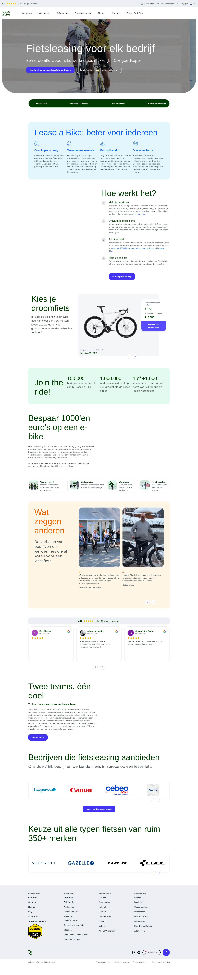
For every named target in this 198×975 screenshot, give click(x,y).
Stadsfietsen (140, 922)
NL (193, 3)
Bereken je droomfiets (74, 925)
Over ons (32, 898)
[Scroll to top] (166, 953)
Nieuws (31, 907)
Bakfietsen (139, 902)
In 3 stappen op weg (122, 276)
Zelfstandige (62, 13)
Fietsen (101, 13)
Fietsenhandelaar (83, 13)
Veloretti (103, 926)
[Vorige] (129, 357)
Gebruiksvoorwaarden (161, 963)
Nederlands (151, 953)
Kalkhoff (103, 907)
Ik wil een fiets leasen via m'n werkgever (99, 70)
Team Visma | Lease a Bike (75, 935)
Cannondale (104, 902)
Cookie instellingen (140, 963)
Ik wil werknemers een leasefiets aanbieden (50, 70)
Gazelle (102, 898)
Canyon (102, 922)
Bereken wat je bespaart (153, 326)
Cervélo (102, 912)
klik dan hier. (140, 214)
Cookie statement (122, 963)
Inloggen (68, 930)
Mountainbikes (141, 917)
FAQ (30, 912)
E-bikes (137, 898)
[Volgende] (135, 357)
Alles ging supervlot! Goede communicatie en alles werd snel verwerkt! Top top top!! (95, 645)
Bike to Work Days (135, 13)
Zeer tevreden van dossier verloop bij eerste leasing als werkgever (145, 643)
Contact (116, 13)
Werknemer (44, 13)
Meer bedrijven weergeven (99, 809)
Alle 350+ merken (107, 931)
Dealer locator (70, 921)
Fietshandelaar (71, 912)
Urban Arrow (105, 917)
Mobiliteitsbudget (72, 940)
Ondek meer (38, 738)
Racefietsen (139, 912)
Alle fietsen (139, 931)
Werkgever (27, 13)
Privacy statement (103, 963)
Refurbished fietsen (143, 926)
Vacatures (33, 917)
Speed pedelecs (142, 907)
